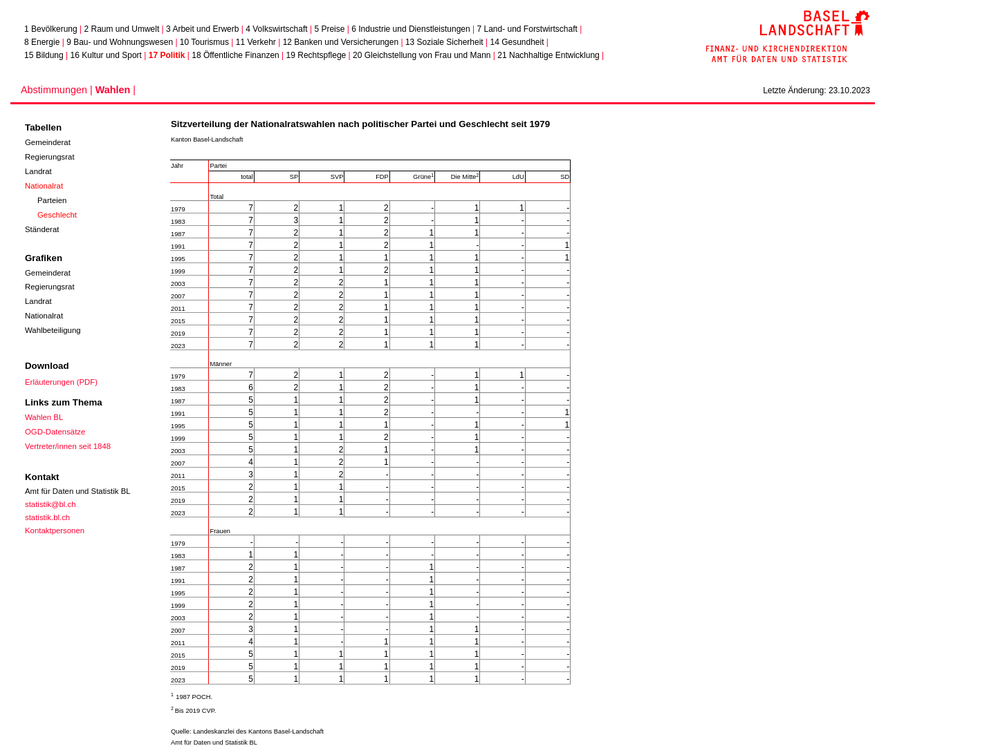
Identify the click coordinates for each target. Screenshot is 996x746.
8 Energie (41, 42)
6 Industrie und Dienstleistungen (410, 29)
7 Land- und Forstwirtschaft (527, 29)
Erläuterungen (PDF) (61, 382)
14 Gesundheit (517, 42)
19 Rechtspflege (316, 55)
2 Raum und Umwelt (122, 29)
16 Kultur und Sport (106, 55)
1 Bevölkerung (50, 29)
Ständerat (42, 229)
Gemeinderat (48, 142)
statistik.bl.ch (47, 517)
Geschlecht (57, 215)
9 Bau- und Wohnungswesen (119, 42)
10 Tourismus (204, 42)
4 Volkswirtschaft (276, 29)
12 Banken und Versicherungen (340, 42)
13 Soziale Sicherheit (444, 42)
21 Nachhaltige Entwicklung (548, 55)
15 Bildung (44, 55)
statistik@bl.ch (50, 504)
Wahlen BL (44, 417)
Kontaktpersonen (54, 530)
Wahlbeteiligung (53, 330)
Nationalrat (44, 186)
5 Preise (329, 29)
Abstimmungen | (58, 89)
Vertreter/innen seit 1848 (68, 446)
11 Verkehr (256, 42)
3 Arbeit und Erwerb (202, 29)
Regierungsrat (50, 157)
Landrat (38, 171)
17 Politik (167, 55)
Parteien (51, 200)
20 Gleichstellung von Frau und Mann (421, 55)
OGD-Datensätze (55, 432)
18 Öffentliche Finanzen (235, 55)
